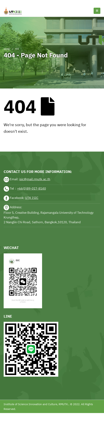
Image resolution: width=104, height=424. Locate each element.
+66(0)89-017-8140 (31, 188)
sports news (12, 140)
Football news (26, 2)
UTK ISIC (31, 198)
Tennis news (8, 2)
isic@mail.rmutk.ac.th (34, 179)
